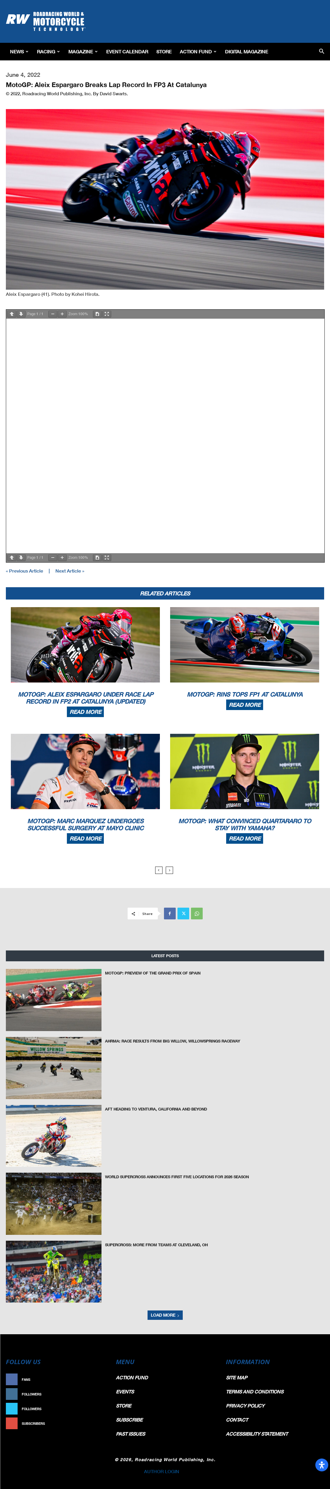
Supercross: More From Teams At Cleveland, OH (156, 1244)
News (19, 51)
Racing (48, 51)
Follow (97, 1394)
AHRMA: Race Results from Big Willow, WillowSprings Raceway (172, 1041)
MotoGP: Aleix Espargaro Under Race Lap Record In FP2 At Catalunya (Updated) (85, 698)
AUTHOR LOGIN (161, 1471)
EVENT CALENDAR (127, 51)
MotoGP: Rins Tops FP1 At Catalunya (244, 694)
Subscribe (94, 1423)
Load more (165, 1315)
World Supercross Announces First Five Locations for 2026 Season (177, 1176)
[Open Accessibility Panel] (321, 1465)
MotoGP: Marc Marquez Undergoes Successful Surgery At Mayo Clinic (85, 824)
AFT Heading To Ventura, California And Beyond (156, 1109)
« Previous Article (24, 570)
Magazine (83, 51)
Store (164, 51)
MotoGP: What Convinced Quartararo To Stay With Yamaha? (244, 824)
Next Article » (69, 570)
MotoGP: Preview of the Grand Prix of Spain (152, 973)
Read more (85, 712)
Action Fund (198, 51)
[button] (321, 52)
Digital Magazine (246, 51)
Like (100, 1379)
